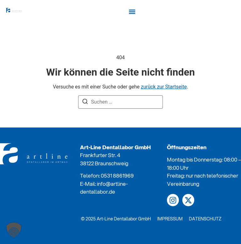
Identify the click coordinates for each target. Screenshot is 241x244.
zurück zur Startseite (164, 87)
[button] (132, 11)
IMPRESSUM (170, 219)
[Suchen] (85, 102)
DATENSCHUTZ (205, 219)
